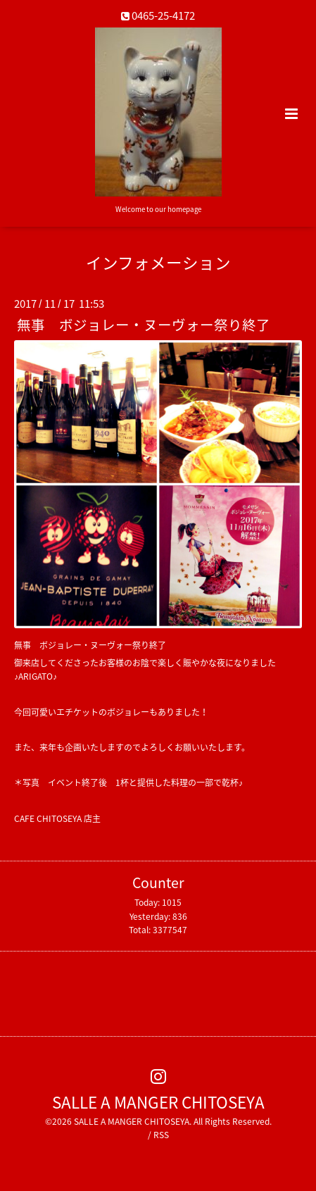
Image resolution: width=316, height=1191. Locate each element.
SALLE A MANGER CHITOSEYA (158, 1102)
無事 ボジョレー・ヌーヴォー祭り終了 (143, 324)
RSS (161, 1134)
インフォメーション (158, 262)
